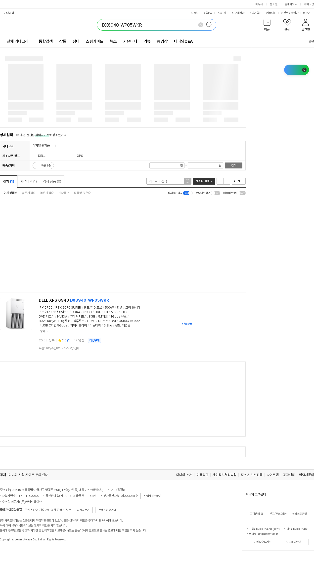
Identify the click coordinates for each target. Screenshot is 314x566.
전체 (8, 181)
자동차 (194, 13)
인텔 (119, 307)
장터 (76, 41)
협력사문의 (306, 475)
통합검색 (46, 41)
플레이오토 (290, 4)
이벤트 (284, 13)
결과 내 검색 (202, 181)
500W (109, 307)
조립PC (207, 13)
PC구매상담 (237, 13)
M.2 (113, 312)
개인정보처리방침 (224, 475)
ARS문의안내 (293, 542)
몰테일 (273, 4)
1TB (122, 312)
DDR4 (76, 312)
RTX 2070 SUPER (68, 307)
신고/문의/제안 (277, 514)
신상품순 (63, 193)
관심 (81, 340)
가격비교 (28, 181)
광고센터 (289, 475)
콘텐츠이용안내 (107, 510)
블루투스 (78, 321)
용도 (118, 325)
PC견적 (221, 13)
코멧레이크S (61, 312)
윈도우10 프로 (93, 307)
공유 (308, 41)
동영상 (162, 41)
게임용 (126, 325)
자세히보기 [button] (83, 510)
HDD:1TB (101, 312)
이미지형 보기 (227, 181)
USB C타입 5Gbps (54, 325)
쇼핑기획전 (255, 13)
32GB (87, 312)
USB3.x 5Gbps (129, 321)
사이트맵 (273, 475)
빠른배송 (46, 165)
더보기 (308, 13)
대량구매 (94, 340)
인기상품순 (10, 193)
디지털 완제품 (41, 145)
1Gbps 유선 (119, 316)
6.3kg (108, 325)
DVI (113, 321)
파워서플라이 (78, 325)
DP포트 (103, 321)
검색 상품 (52, 181)
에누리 (259, 4)
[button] (267, 26)
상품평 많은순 (82, 193)
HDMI (91, 321)
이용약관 (202, 475)
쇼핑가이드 (94, 41)
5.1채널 (103, 316)
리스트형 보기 (220, 181)
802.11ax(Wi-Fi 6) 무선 (54, 321)
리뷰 (147, 41)
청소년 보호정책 (252, 475)
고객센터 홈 (256, 514)
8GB (92, 316)
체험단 (294, 13)
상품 (62, 41)
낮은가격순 (29, 193)
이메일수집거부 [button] (262, 542)
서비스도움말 (299, 514)
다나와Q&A (183, 41)
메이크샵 (309, 4)
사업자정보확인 (152, 496)
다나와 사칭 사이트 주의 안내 (28, 475)
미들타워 (95, 325)
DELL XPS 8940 (74, 300)
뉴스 (113, 41)
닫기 (42, 331)
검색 (233, 165)
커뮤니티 (271, 13)
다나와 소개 (184, 475)
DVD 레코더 (46, 316)
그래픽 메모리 (78, 316)
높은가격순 (47, 193)
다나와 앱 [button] (9, 13)
